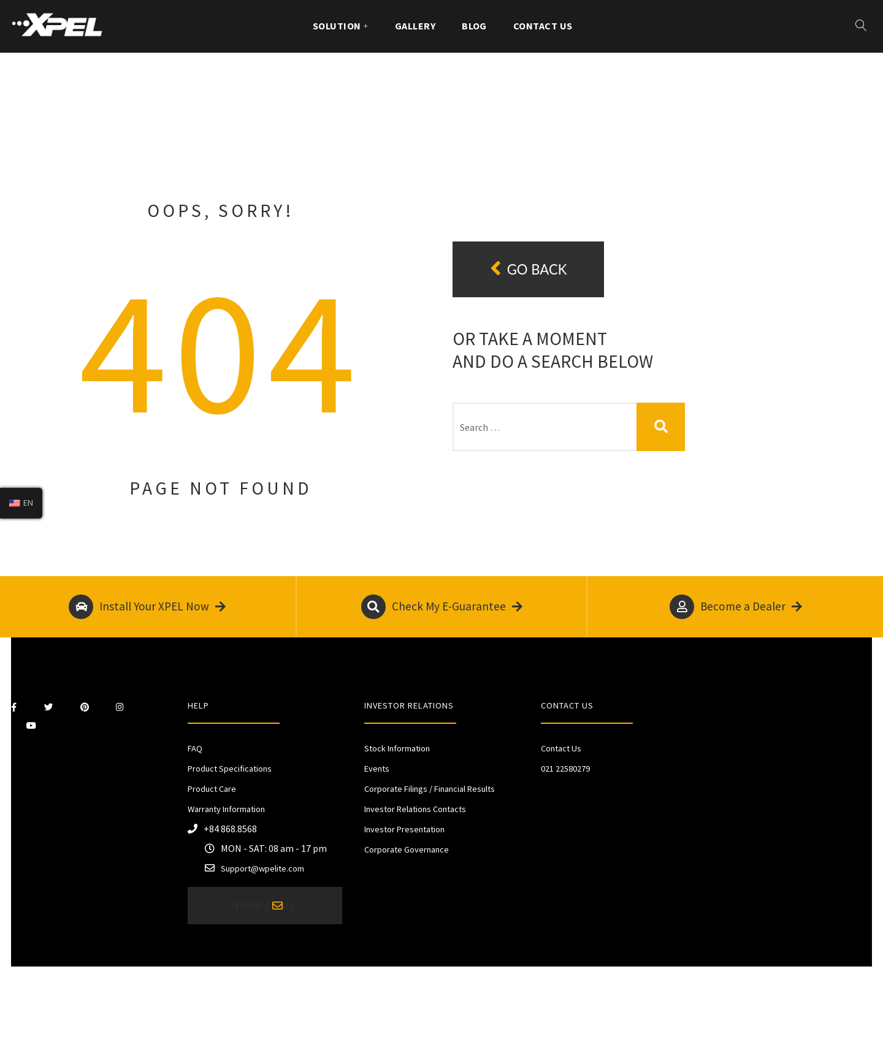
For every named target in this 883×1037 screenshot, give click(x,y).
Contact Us (543, 26)
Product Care (212, 788)
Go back (528, 268)
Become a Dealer (736, 606)
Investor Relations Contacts (415, 809)
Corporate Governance (406, 849)
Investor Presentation (404, 829)
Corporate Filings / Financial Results (429, 788)
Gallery (415, 26)
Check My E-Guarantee (441, 606)
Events (376, 768)
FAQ (195, 748)
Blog (474, 26)
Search (660, 427)
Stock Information (397, 748)
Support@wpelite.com (262, 868)
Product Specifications (230, 768)
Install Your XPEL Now (147, 606)
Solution (337, 26)
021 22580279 (565, 768)
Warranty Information (226, 809)
